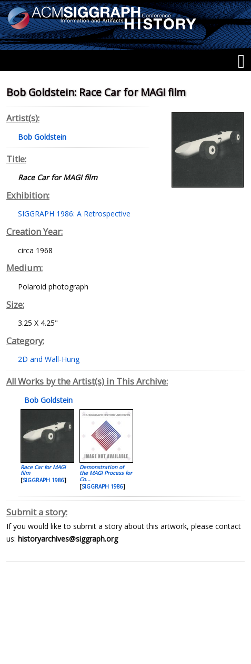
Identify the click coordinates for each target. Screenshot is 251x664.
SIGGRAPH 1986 (43, 480)
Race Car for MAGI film (43, 469)
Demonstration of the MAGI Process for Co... (105, 473)
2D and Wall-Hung (48, 359)
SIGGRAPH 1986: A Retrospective (74, 214)
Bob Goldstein (47, 400)
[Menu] (241, 61)
